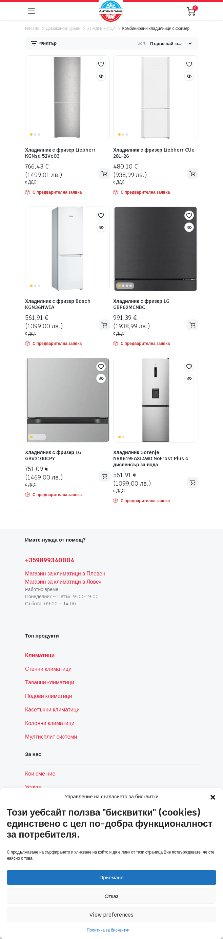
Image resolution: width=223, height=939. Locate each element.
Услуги (33, 787)
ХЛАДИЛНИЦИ (101, 28)
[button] (212, 796)
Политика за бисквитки (108, 930)
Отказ (111, 896)
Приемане (111, 877)
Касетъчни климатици (52, 709)
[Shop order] (171, 43)
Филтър (43, 43)
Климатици (40, 655)
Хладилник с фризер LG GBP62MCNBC (141, 304)
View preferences (111, 915)
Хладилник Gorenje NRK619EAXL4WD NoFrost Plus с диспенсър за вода (150, 458)
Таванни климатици (49, 682)
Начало (32, 28)
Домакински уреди (63, 28)
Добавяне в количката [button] (104, 174)
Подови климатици (48, 696)
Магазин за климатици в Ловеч (63, 581)
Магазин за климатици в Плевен (65, 573)
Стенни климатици (48, 668)
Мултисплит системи (51, 736)
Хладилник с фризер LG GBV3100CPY (53, 455)
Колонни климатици (50, 723)
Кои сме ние (40, 773)
